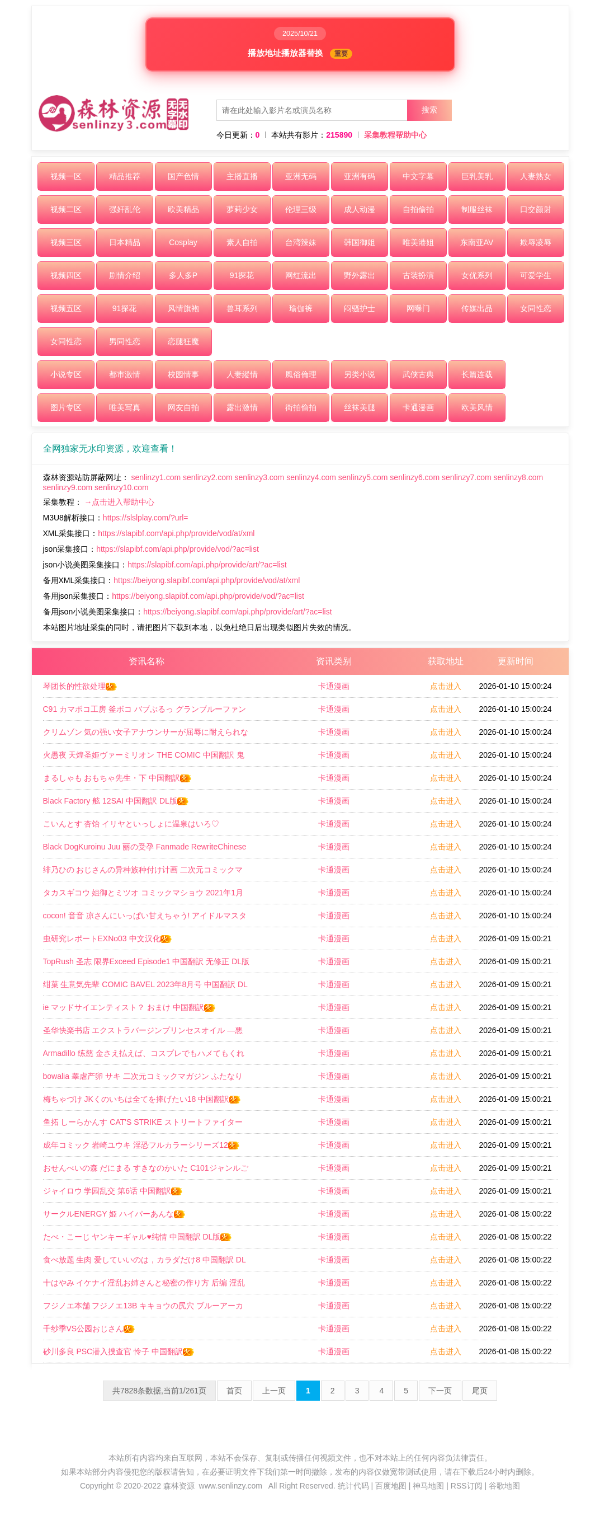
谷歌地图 (504, 1485)
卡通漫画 (418, 407)
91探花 (242, 275)
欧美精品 (183, 209)
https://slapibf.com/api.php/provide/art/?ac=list (206, 564)
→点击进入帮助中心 (119, 501)
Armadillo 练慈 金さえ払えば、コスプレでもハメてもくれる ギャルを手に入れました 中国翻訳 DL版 (143, 1056)
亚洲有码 (359, 176)
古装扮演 (418, 275)
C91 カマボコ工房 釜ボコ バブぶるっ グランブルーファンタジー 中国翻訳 (144, 712)
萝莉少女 (242, 209)
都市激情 (124, 374)
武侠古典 (418, 374)
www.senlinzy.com (230, 1485)
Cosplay (183, 242)
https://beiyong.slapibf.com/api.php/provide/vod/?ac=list (208, 596)
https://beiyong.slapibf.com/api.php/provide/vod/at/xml (207, 580)
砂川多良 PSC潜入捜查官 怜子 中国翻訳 (119, 1351)
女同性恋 (535, 308)
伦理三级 (300, 209)
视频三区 (66, 242)
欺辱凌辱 (535, 242)
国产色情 (183, 176)
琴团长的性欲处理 (80, 686)
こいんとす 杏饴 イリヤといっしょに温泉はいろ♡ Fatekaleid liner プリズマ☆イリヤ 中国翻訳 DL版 (135, 827)
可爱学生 (535, 275)
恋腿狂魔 (183, 341)
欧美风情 (477, 407)
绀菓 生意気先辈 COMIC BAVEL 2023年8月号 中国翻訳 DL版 (145, 988)
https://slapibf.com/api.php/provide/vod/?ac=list (177, 548)
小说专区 (66, 374)
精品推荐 (124, 176)
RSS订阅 (467, 1485)
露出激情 (242, 407)
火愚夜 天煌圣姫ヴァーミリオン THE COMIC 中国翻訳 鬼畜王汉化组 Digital (143, 758)
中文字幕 (418, 176)
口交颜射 (535, 209)
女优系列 (477, 275)
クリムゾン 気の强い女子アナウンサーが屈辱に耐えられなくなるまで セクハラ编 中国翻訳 (146, 735)
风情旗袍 (183, 308)
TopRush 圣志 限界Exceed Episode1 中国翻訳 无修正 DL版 (146, 965)
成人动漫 (359, 209)
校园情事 (183, 374)
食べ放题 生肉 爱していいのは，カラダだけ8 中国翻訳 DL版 (144, 1263)
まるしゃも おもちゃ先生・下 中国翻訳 (118, 777)
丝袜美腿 (359, 407)
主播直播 (242, 176)
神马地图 (428, 1485)
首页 (234, 1390)
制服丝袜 (477, 209)
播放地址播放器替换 (300, 53)
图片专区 (66, 407)
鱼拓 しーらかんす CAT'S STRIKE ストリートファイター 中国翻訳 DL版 (143, 1125)
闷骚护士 (359, 308)
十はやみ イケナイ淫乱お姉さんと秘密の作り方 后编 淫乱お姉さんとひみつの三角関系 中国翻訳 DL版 (144, 1286)
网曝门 (418, 308)
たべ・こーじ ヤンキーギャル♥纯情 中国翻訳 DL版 (138, 1236)
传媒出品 (477, 308)
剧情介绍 (124, 275)
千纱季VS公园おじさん (89, 1328)
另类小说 (359, 374)
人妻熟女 (535, 176)
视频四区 (66, 275)
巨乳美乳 (477, 176)
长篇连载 (477, 374)
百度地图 (391, 1485)
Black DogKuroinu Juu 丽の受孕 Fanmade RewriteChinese (145, 850)
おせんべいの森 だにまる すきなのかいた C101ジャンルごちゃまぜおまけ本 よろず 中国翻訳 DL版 (145, 1171)
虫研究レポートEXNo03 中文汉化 (108, 938)
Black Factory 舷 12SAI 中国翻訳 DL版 (116, 800)
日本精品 (124, 242)
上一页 (274, 1390)
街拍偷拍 (300, 407)
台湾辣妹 (300, 242)
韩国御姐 (359, 242)
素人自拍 (242, 242)
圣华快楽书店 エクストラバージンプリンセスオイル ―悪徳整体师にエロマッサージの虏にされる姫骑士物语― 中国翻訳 (146, 1033)
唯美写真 (124, 407)
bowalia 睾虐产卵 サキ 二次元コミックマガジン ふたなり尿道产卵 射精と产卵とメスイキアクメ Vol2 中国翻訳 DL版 (146, 1079)
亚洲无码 (300, 176)
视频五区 (66, 308)
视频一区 (66, 176)
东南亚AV (477, 242)
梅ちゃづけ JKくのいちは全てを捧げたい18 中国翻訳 (142, 1099)
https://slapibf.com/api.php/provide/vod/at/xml (176, 533)
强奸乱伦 (124, 209)
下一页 (440, 1390)
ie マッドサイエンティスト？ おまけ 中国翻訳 (130, 1007)
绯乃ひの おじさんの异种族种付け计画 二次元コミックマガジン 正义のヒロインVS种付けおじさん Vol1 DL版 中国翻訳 (143, 873)
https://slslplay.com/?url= (145, 517)
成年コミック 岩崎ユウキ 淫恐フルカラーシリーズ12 (141, 1144)
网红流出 (300, 275)
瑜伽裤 (301, 308)
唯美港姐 (418, 242)
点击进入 (445, 686)
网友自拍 (183, 407)
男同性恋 (124, 341)
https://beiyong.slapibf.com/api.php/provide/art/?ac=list (237, 611)
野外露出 (359, 275)
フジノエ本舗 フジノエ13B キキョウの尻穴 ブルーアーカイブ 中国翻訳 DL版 (143, 1309)
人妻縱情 (242, 374)
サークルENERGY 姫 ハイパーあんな (115, 1213)
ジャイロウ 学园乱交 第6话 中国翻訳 (113, 1190)
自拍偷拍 (418, 209)
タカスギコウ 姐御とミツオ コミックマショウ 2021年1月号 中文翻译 (143, 896)
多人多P (183, 275)
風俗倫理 (300, 374)
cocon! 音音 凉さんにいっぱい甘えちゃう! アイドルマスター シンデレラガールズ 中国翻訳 (145, 919)
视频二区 (66, 209)
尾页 (480, 1390)
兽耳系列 (242, 308)
